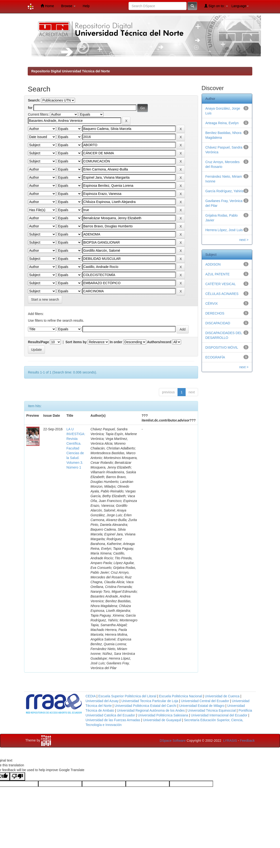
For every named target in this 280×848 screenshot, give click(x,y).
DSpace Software (173, 740)
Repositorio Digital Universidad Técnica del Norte (70, 71)
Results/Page (38, 342)
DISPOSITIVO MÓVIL (221, 347)
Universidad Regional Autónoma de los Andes (151, 710)
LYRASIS (230, 740)
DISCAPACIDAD (217, 323)
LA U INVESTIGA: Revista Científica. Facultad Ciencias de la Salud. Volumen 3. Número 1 (75, 448)
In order (116, 342)
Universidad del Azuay (102, 701)
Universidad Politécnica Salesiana (163, 715)
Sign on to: (216, 6)
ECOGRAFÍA (215, 357)
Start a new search (45, 299)
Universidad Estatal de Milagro (202, 706)
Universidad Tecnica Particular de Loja (149, 701)
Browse (68, 6)
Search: (34, 100)
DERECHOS (214, 313)
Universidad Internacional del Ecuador (219, 715)
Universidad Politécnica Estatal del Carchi (145, 706)
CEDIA (91, 696)
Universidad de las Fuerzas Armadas (113, 720)
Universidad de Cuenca (222, 696)
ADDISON (213, 264)
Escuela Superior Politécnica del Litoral (127, 696)
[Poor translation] (17, 776)
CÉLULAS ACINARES (222, 294)
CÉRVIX (211, 303)
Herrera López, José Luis (224, 230)
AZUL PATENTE (217, 274)
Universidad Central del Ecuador (205, 701)
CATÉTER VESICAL (220, 284)
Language (240, 6)
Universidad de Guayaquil (162, 720)
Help (86, 6)
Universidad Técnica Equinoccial (212, 710)
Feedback (247, 740)
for (30, 108)
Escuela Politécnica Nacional (180, 696)
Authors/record (159, 342)
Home (47, 6)
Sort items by (76, 342)
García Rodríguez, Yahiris (224, 191)
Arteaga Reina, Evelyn (222, 123)
